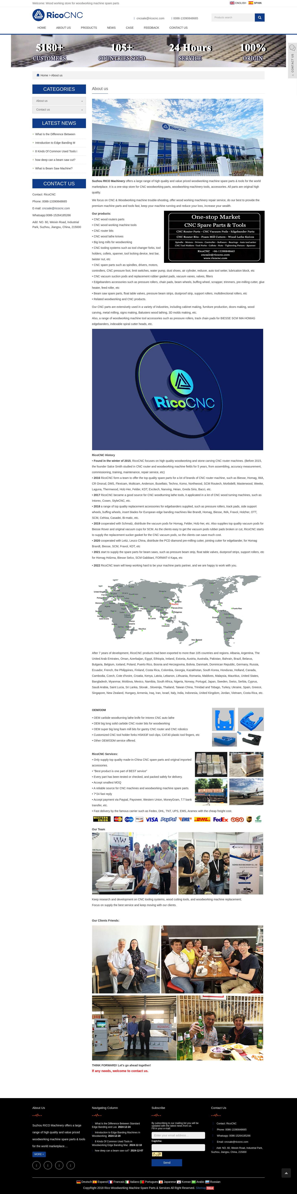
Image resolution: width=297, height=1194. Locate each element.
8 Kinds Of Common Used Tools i (56, 151)
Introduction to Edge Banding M (55, 142)
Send (166, 1162)
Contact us (178, 27)
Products (89, 27)
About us (63, 27)
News (111, 27)
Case (130, 27)
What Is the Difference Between (55, 134)
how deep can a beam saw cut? (55, 159)
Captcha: (157, 1141)
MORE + (39, 1154)
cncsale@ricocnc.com (150, 18)
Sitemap (201, 1188)
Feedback (151, 27)
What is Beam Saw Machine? (54, 168)
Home (41, 27)
